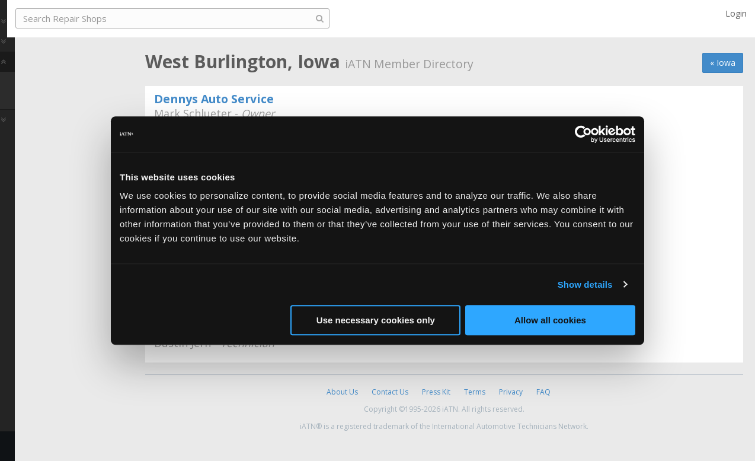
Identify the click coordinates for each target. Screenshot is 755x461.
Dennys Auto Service (214, 99)
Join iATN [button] (60, 209)
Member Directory (60, 125)
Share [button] (60, 177)
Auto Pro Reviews (53, 146)
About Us (342, 392)
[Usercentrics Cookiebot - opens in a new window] (583, 134)
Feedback (33, 446)
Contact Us (390, 392)
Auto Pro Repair (49, 87)
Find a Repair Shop (62, 106)
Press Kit (436, 392)
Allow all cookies (550, 320)
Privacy (511, 392)
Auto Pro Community (59, 47)
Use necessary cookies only (375, 320)
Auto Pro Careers (52, 67)
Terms (474, 392)
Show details (585, 284)
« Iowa (722, 62)
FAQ (543, 392)
